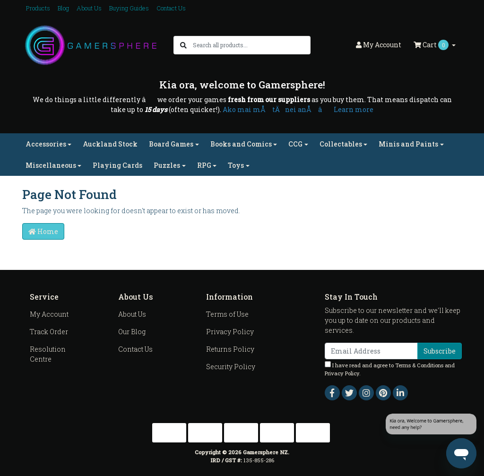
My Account (49, 314)
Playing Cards (117, 165)
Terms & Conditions (419, 365)
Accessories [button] (46, 143)
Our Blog (132, 331)
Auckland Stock (110, 143)
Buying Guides (129, 8)
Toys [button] (236, 165)
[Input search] (251, 45)
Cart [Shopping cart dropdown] (432, 45)
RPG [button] (204, 165)
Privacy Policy (230, 331)
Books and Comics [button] (241, 143)
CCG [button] (295, 143)
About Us (89, 8)
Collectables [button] (341, 143)
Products (38, 8)
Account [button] (378, 44)
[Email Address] (371, 351)
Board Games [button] (171, 143)
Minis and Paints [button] (408, 143)
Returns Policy (230, 349)
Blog (63, 8)
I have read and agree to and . (390, 369)
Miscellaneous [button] (51, 165)
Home (43, 231)
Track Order (49, 331)
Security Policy (230, 366)
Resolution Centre (48, 354)
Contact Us (171, 8)
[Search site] (183, 45)
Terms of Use (227, 314)
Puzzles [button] (167, 165)
